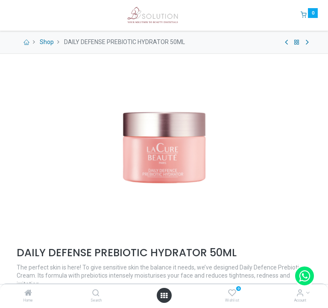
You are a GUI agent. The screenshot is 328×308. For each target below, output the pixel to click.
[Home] (28, 293)
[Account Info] (300, 293)
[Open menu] (164, 295)
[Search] (96, 293)
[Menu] (10, 15)
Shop (47, 41)
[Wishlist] (232, 293)
